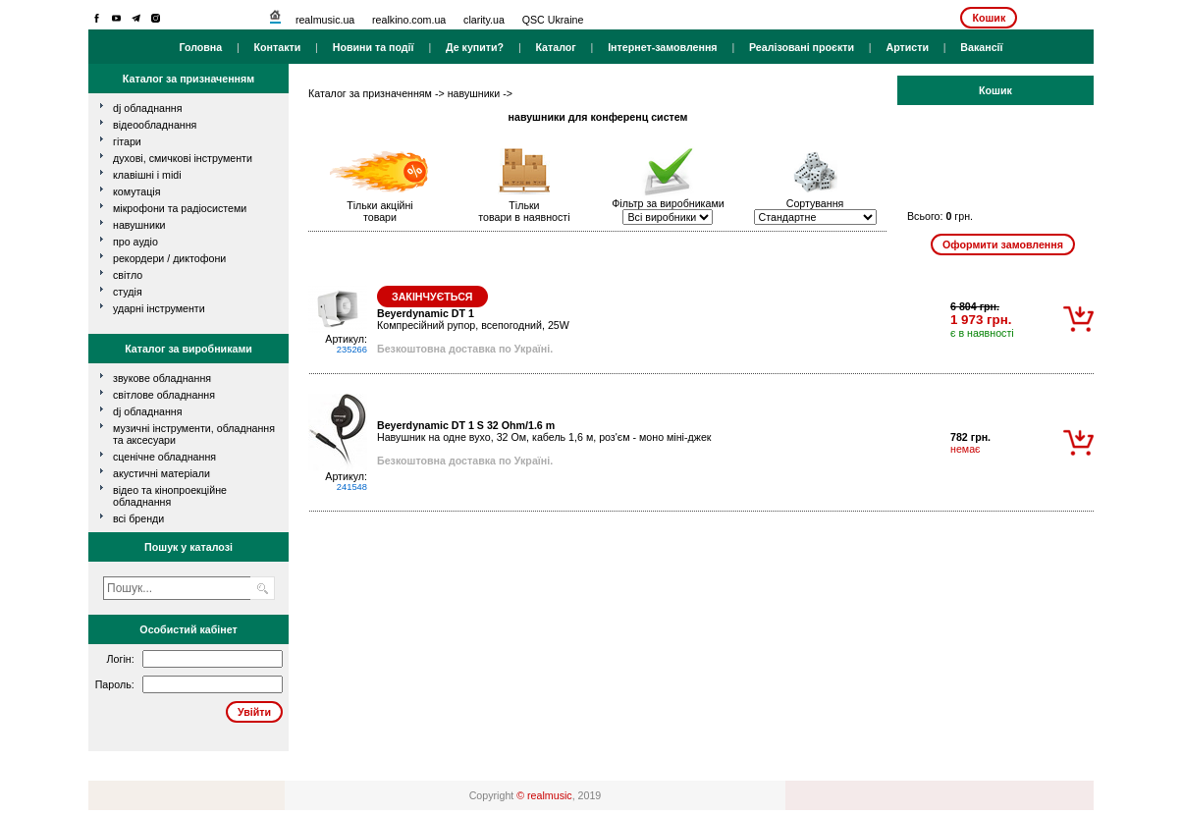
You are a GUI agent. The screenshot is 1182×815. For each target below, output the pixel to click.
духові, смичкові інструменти (182, 158)
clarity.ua (484, 20)
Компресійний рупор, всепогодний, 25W (473, 319)
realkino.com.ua (409, 20)
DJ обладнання (148, 411)
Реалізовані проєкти (801, 47)
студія (127, 292)
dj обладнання (148, 108)
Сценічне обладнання (164, 456)
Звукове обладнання (162, 378)
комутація (136, 191)
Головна (200, 47)
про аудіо (135, 241)
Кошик (988, 18)
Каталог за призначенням (370, 93)
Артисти (907, 47)
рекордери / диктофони (169, 258)
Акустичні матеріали (161, 473)
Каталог (555, 47)
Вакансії (981, 47)
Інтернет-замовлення (662, 47)
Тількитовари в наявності (523, 211)
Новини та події (373, 47)
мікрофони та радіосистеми (179, 208)
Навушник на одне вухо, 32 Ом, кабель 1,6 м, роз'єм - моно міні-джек (544, 431)
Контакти (277, 47)
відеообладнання (154, 125)
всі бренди (138, 518)
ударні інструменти (159, 308)
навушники (139, 225)
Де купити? (475, 47)
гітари (127, 141)
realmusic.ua (325, 20)
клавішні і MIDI (147, 175)
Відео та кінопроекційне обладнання (170, 496)
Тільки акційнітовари (380, 211)
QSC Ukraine (553, 20)
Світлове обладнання (164, 395)
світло (127, 275)
